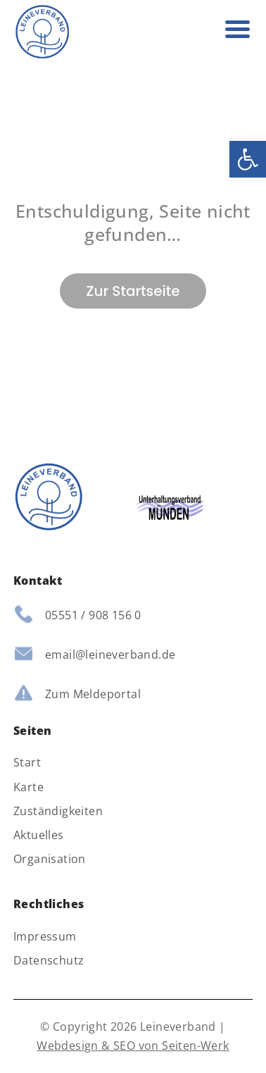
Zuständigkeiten (58, 811)
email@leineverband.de (110, 654)
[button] (247, 159)
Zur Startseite (132, 291)
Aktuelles (38, 835)
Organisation (49, 859)
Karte (28, 787)
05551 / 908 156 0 (93, 615)
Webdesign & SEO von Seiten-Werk (133, 1045)
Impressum (45, 936)
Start (27, 762)
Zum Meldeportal (93, 694)
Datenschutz (48, 960)
